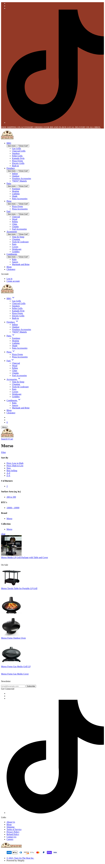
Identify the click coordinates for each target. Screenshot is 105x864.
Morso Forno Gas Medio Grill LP (16, 666)
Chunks (15, 226)
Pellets (15, 221)
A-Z (8, 473)
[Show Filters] (52, 452)
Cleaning (16, 239)
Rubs (14, 259)
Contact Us (11, 837)
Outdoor (15, 176)
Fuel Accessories (19, 229)
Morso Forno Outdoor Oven (13, 638)
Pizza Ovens (17, 161)
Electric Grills (18, 163)
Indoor (15, 173)
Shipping (10, 827)
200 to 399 (11, 497)
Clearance (11, 269)
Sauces (15, 262)
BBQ (9, 143)
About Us (11, 822)
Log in (9, 278)
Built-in (15, 166)
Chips (14, 224)
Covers (15, 247)
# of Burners (7, 481)
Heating (15, 191)
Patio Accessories (19, 198)
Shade (14, 196)
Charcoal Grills (18, 151)
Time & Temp (18, 237)
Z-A (8, 475)
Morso (9, 518)
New (9, 468)
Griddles (16, 251)
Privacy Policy (13, 832)
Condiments (12, 254)
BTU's (4, 502)
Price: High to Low (15, 465)
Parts (14, 244)
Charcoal (16, 217)
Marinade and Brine (21, 264)
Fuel (8, 211)
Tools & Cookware (20, 242)
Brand (4, 513)
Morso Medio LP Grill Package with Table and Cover (24, 557)
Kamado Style (18, 158)
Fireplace (11, 168)
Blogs (9, 267)
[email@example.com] (13, 686)
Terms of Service (14, 829)
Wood (14, 219)
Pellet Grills (17, 156)
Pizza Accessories (20, 209)
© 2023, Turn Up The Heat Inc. (20, 858)
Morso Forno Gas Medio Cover (15, 674)
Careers (10, 839)
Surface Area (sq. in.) (11, 491)
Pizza (9, 201)
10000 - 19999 (13, 508)
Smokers (16, 153)
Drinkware (16, 249)
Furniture (16, 189)
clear (3, 534)
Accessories (12, 231)
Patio (9, 183)
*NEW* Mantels (19, 181)
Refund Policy (13, 834)
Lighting (16, 194)
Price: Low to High (15, 463)
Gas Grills (16, 148)
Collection (6, 524)
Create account (13, 281)
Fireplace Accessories (21, 178)
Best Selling (12, 470)
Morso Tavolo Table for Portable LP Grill (19, 588)
